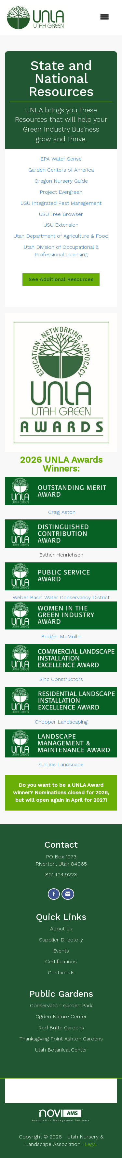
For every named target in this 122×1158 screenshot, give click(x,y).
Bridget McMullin (61, 636)
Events (61, 951)
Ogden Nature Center (61, 1016)
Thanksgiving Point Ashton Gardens (61, 1039)
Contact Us (61, 972)
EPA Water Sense (61, 159)
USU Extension (61, 225)
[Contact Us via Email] (67, 894)
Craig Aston (61, 512)
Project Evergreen (61, 192)
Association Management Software (61, 1115)
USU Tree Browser (61, 214)
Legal (91, 1144)
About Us (61, 928)
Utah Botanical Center (61, 1050)
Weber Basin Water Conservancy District (61, 597)
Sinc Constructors (61, 679)
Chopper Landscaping (61, 722)
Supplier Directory (61, 940)
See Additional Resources (61, 279)
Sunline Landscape (61, 764)
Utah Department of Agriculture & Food (61, 236)
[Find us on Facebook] (54, 894)
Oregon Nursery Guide (61, 181)
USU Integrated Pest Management (61, 203)
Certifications (61, 961)
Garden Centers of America (61, 170)
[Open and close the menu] (91, 17)
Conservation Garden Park (61, 1005)
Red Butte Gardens (61, 1027)
